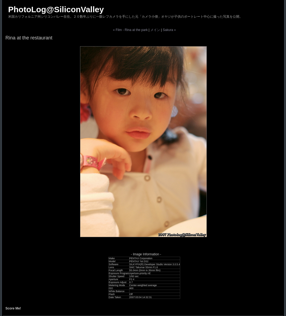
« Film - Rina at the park (130, 30)
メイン (155, 30)
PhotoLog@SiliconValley (56, 9)
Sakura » (169, 30)
